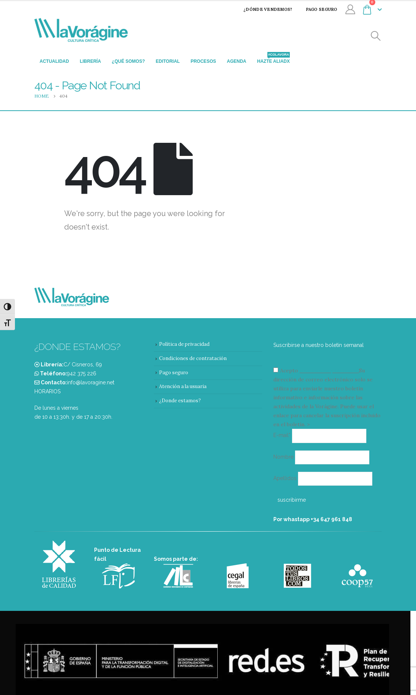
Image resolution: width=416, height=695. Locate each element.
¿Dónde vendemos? (263, 9)
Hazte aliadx (273, 59)
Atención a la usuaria (183, 386)
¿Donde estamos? (180, 400)
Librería (90, 61)
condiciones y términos (328, 370)
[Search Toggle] (376, 36)
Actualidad (54, 61)
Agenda (236, 61)
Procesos (203, 61)
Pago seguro (317, 9)
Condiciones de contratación (193, 358)
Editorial (168, 61)
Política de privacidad (184, 344)
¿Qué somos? (128, 61)
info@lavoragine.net (90, 382)
